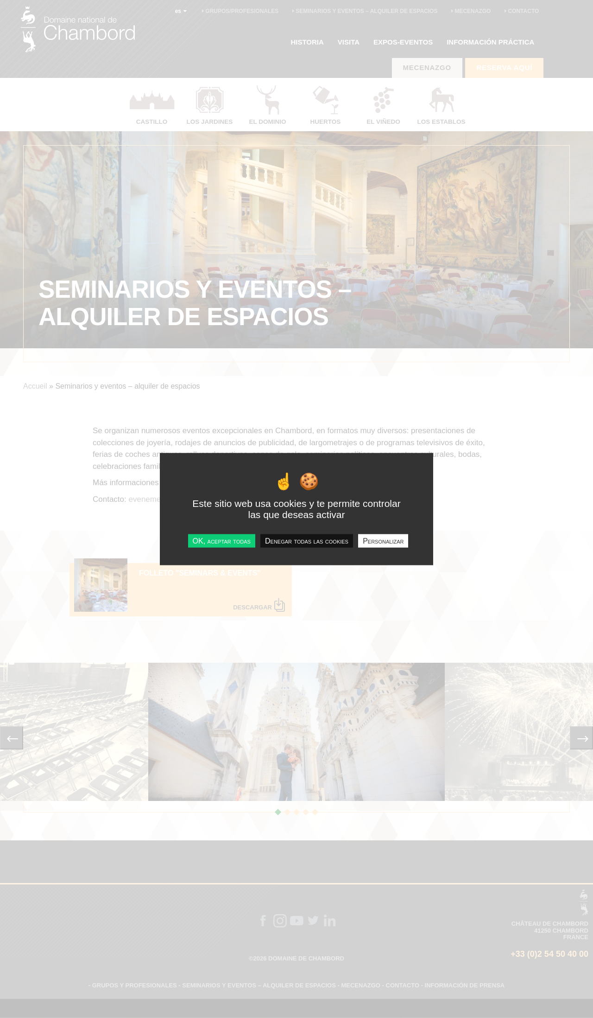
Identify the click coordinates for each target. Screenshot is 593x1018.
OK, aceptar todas (222, 541)
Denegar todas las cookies (306, 541)
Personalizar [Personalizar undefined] (383, 541)
